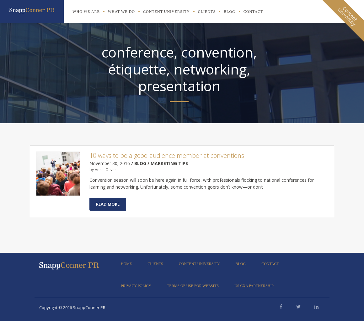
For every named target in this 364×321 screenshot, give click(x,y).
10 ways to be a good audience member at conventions (166, 155)
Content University (166, 11)
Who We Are (85, 11)
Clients (207, 11)
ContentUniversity (348, 16)
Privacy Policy (136, 286)
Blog (229, 11)
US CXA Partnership (254, 286)
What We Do (121, 11)
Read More (108, 204)
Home (126, 264)
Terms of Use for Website (193, 286)
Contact (253, 11)
